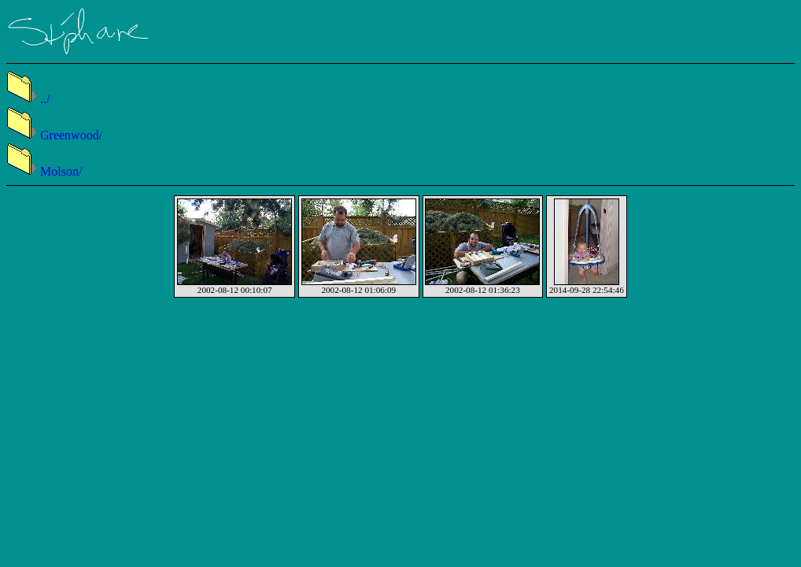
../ (28, 99)
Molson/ (44, 171)
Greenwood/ (54, 135)
